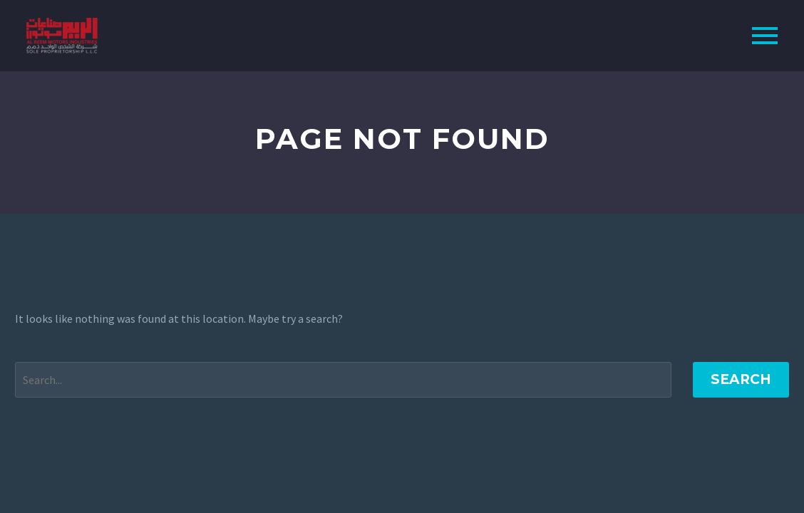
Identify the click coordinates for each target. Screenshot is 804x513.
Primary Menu (765, 35)
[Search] (343, 380)
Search (741, 379)
